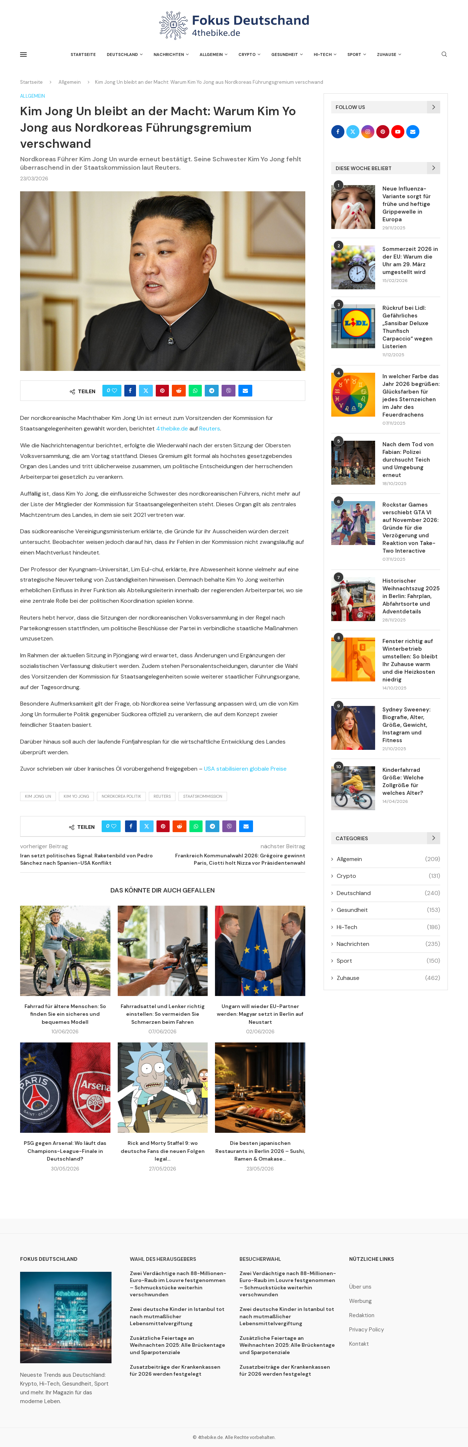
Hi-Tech (323, 54)
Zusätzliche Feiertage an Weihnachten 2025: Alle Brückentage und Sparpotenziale (177, 1345)
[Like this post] (114, 390)
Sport (354, 54)
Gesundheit (284, 54)
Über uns (360, 1287)
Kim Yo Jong (76, 796)
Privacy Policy (366, 1330)
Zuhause (386, 54)
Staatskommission (202, 796)
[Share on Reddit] (179, 390)
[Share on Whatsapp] (195, 390)
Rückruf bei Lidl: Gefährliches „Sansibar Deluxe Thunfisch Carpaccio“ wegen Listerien (407, 327)
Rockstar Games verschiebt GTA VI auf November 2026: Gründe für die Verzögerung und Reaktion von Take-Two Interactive (410, 528)
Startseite (83, 54)
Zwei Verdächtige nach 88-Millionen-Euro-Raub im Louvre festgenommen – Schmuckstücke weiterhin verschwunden (178, 1284)
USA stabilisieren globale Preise (245, 769)
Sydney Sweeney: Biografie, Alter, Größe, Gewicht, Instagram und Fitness (406, 725)
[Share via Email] (245, 390)
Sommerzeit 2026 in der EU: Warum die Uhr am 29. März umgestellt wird (410, 260)
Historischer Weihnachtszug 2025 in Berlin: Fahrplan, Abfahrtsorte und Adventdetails (411, 596)
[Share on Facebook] (130, 390)
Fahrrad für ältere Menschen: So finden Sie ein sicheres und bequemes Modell (65, 1014)
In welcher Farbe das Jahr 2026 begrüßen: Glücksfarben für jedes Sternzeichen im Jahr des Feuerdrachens (411, 395)
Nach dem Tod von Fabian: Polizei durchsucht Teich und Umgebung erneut (408, 460)
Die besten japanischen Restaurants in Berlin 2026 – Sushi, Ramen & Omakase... (260, 1151)
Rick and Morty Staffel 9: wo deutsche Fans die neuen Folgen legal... (163, 1151)
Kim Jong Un (38, 796)
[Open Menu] (23, 54)
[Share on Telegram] (212, 390)
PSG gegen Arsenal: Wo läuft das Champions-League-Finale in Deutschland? (65, 1151)
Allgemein (211, 54)
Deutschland (122, 54)
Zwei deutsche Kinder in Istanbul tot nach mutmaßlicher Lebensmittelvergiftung (177, 1316)
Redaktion (361, 1315)
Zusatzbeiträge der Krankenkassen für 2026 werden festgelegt (175, 1371)
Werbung (360, 1301)
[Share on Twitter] (146, 390)
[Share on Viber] (228, 390)
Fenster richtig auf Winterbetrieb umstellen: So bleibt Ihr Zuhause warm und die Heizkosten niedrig (410, 660)
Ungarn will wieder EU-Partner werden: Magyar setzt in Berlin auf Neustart (260, 1014)
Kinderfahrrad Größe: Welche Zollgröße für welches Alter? (403, 781)
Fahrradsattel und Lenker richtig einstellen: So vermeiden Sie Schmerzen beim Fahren (163, 1014)
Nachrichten (169, 54)
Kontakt (359, 1344)
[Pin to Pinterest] (162, 390)
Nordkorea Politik (121, 796)
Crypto (247, 54)
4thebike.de (172, 428)
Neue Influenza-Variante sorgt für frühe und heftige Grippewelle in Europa (406, 204)
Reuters (209, 428)
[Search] (444, 55)
